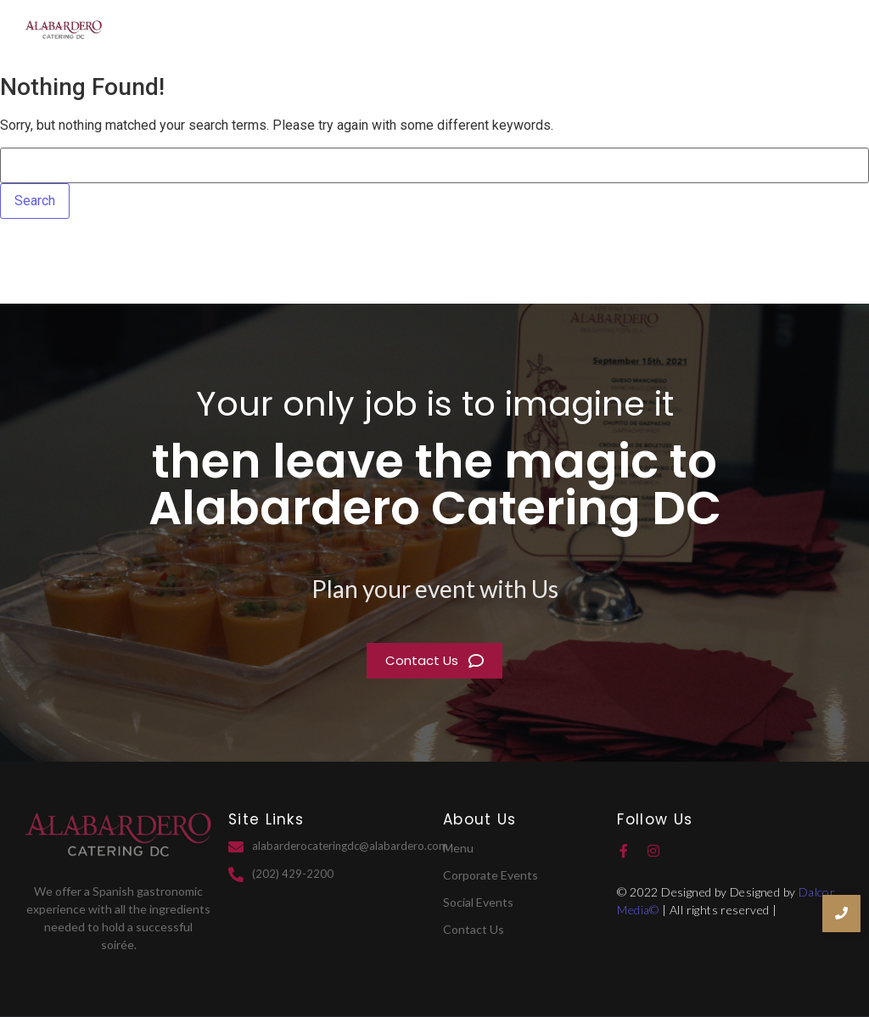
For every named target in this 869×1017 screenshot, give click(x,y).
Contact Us (473, 929)
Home (515, 32)
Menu (748, 32)
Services (675, 32)
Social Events (478, 902)
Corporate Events (490, 875)
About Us (591, 32)
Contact (814, 32)
